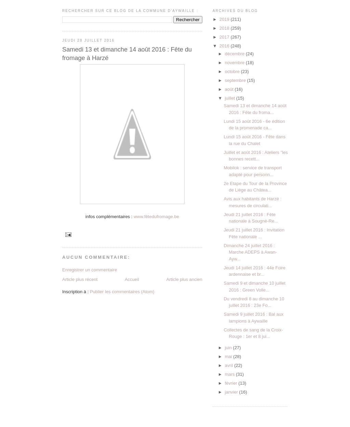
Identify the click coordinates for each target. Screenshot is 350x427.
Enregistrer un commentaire (89, 269)
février (232, 383)
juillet (230, 98)
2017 (225, 37)
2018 (225, 28)
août (230, 89)
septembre (236, 80)
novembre (235, 62)
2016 (225, 45)
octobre (233, 71)
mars (230, 374)
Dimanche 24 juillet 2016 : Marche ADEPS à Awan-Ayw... (250, 252)
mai (229, 356)
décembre (235, 53)
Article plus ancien (184, 279)
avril (229, 365)
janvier (232, 392)
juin (229, 347)
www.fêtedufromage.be (156, 216)
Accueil (132, 279)
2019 (225, 19)
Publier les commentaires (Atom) (122, 291)
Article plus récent (79, 279)
